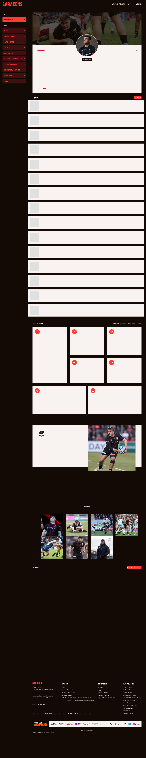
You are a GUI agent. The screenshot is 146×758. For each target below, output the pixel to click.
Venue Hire (8, 75)
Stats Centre (9, 42)
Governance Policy (129, 720)
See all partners (133, 587)
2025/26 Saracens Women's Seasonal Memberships (78, 720)
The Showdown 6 (10, 64)
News (6, 31)
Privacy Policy (127, 707)
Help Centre (126, 730)
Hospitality (8, 53)
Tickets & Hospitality (69, 712)
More (6, 81)
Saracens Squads (67, 714)
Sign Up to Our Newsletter (106, 717)
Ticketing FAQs (128, 727)
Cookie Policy (127, 709)
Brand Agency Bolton (48, 752)
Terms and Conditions (130, 725)
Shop (6, 25)
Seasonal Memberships (13, 59)
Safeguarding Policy (129, 714)
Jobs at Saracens (103, 712)
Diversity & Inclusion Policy (132, 717)
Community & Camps (12, 70)
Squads (7, 47)
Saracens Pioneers (104, 714)
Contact (100, 707)
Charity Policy (127, 712)
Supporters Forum (104, 709)
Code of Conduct (128, 733)
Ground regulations (129, 722)
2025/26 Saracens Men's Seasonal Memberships (77, 717)
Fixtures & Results (11, 36)
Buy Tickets (8, 19)
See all (136, 97)
